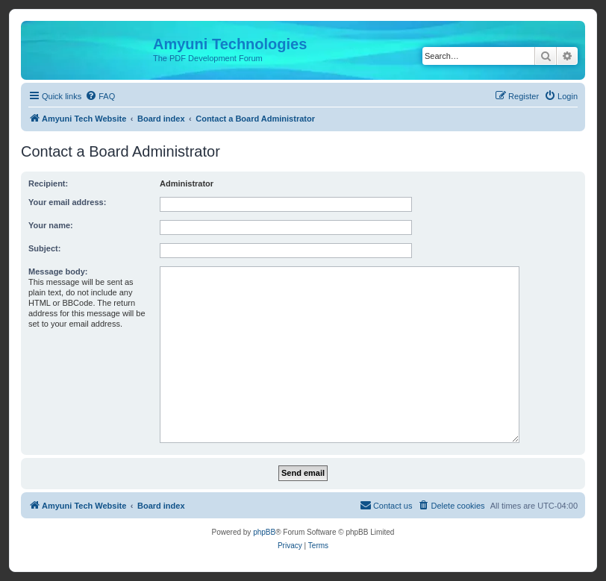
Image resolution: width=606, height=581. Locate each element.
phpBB (264, 532)
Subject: (44, 248)
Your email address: (67, 202)
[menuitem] (100, 96)
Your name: (50, 225)
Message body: (57, 271)
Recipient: (48, 183)
